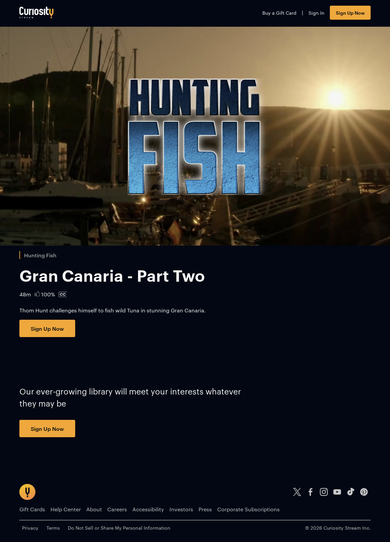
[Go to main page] (36, 12)
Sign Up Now (350, 12)
